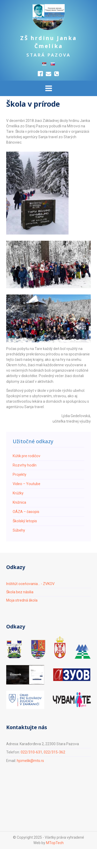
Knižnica (19, 502)
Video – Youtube (26, 484)
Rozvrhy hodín (24, 465)
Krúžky (18, 493)
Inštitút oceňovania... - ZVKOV (30, 584)
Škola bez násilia (19, 592)
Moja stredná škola (22, 600)
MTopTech (55, 843)
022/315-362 (54, 752)
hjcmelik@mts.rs (30, 761)
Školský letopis (25, 521)
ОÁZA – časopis (26, 512)
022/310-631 (31, 752)
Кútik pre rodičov (26, 456)
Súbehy (19, 530)
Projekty (19, 474)
